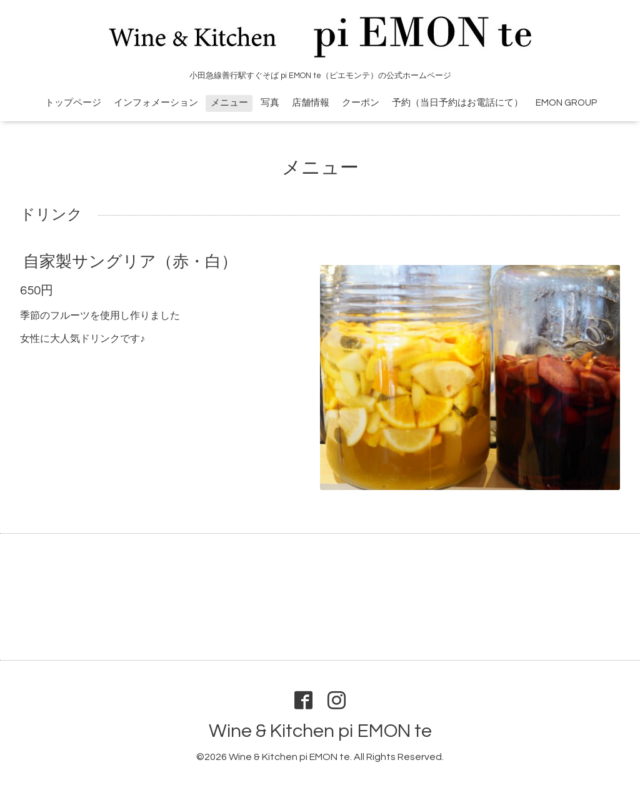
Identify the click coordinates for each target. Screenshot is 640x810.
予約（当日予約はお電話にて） (457, 103)
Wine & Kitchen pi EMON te (320, 731)
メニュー (229, 103)
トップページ (73, 103)
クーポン (360, 103)
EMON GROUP (566, 103)
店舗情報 (310, 103)
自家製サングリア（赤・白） (130, 262)
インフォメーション (156, 103)
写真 (270, 103)
